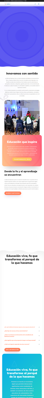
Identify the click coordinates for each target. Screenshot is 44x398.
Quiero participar (13, 158)
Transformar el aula (22, 125)
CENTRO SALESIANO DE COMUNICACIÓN (23, 396)
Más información (12, 315)
